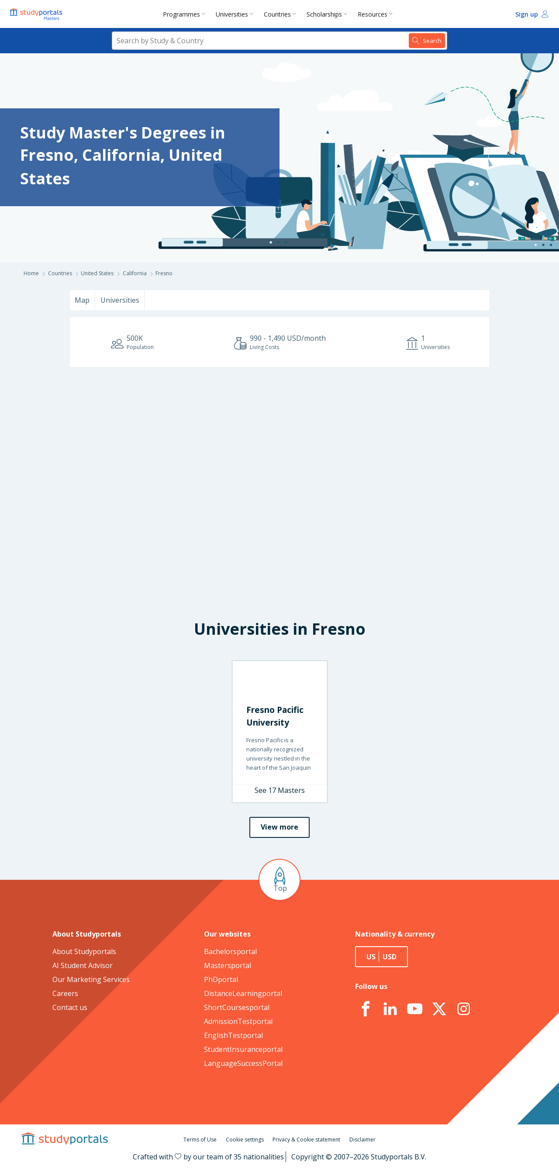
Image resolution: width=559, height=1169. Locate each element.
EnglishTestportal (233, 1035)
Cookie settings (245, 1139)
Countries (277, 14)
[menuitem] (185, 14)
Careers (65, 993)
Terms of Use (200, 1139)
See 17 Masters (280, 790)
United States (97, 273)
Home (31, 273)
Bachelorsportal (230, 951)
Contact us (69, 1007)
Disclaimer (362, 1139)
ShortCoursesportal (236, 1007)
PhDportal (221, 979)
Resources (372, 14)
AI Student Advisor (82, 965)
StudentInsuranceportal (243, 1049)
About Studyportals (84, 951)
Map (82, 300)
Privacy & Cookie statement (306, 1139)
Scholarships (324, 14)
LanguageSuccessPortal (243, 1063)
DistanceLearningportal (243, 993)
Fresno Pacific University (275, 716)
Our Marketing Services (91, 979)
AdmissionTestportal (238, 1021)
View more (279, 827)
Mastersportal (227, 965)
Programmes (181, 14)
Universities (232, 14)
